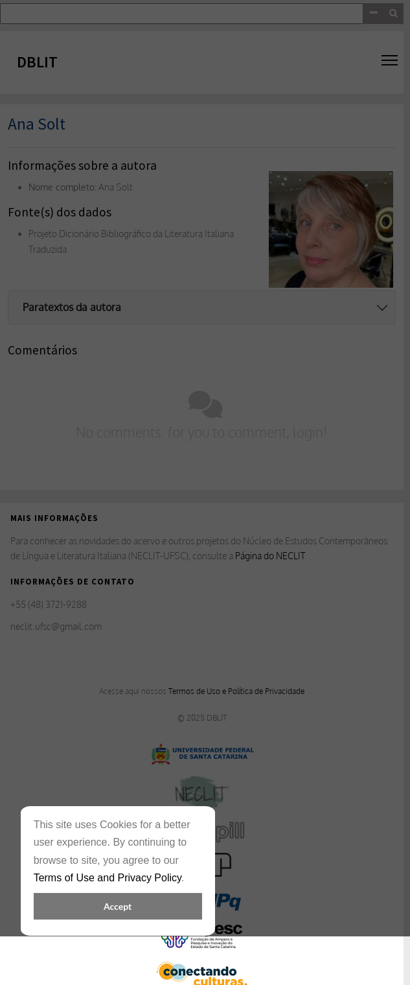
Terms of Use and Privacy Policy (107, 877)
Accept (117, 906)
